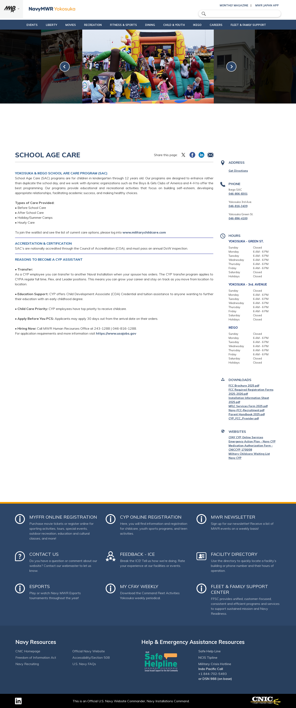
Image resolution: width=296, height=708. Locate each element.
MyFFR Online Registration (63, 517)
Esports (39, 586)
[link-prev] (65, 67)
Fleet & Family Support (258, 24)
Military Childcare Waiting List (249, 453)
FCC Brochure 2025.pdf (244, 385)
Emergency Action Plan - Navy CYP (252, 441)
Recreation (86, 24)
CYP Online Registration (151, 517)
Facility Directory (234, 554)
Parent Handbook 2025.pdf (247, 414)
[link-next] (231, 67)
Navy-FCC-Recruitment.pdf (246, 410)
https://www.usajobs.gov (116, 333)
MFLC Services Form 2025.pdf (248, 406)
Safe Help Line (209, 651)
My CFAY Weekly (139, 586)
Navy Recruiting (27, 664)
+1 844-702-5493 (212, 674)
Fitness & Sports (119, 24)
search (204, 14)
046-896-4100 (238, 218)
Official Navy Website (88, 651)
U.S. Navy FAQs (84, 664)
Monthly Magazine (234, 5)
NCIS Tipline (207, 657)
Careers (226, 24)
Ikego (204, 24)
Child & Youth (177, 24)
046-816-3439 (238, 206)
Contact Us (44, 554)
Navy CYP (235, 457)
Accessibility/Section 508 (91, 657)
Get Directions (238, 170)
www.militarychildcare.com (144, 232)
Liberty (41, 24)
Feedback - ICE (137, 554)
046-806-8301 (238, 193)
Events (21, 24)
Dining (150, 24)
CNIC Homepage (27, 651)
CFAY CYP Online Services (246, 437)
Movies (60, 24)
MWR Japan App (267, 5)
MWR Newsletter (233, 517)
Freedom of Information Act (35, 657)
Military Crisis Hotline (214, 664)
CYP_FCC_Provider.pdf (244, 418)
